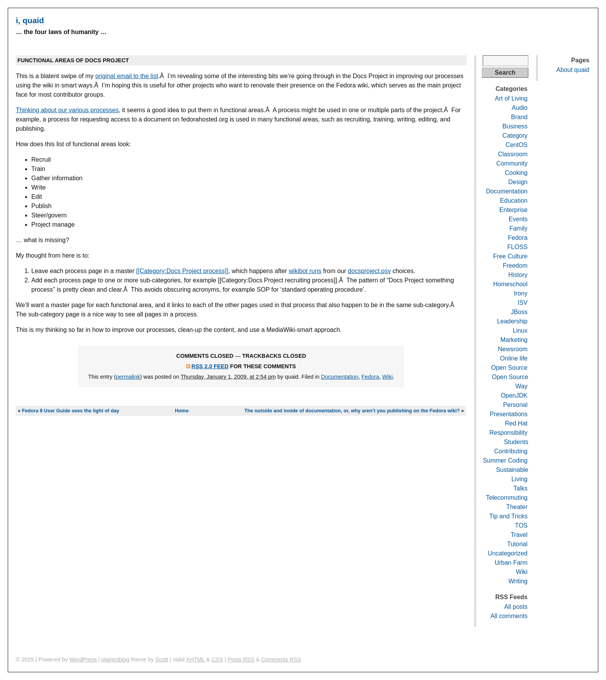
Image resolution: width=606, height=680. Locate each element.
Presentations (509, 414)
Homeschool (510, 284)
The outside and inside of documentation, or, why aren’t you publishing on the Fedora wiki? (352, 410)
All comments (509, 616)
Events (518, 219)
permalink (128, 377)
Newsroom (513, 349)
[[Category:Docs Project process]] (182, 271)
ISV (522, 302)
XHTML (195, 659)
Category (515, 135)
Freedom (515, 265)
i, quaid (30, 20)
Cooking (516, 172)
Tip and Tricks (508, 516)
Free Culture (510, 256)
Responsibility (508, 432)
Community (512, 163)
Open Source (509, 367)
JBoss (519, 312)
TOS (521, 525)
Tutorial (517, 544)
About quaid (573, 70)
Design (518, 182)
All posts (516, 606)
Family (518, 228)
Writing (518, 581)
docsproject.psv (369, 271)
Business (515, 126)
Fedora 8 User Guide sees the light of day (70, 410)
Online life (514, 358)
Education (514, 200)
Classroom (513, 154)
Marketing (514, 340)
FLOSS (517, 247)
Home (182, 410)
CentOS (517, 145)
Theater (517, 507)
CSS (217, 659)
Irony (521, 293)
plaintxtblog (115, 659)
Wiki (387, 377)
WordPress (83, 659)
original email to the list (126, 76)
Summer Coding (505, 460)
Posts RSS (241, 659)
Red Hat (516, 423)
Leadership (512, 321)
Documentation (340, 377)
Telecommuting (507, 497)
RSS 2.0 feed (209, 366)
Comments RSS (281, 659)
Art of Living (511, 98)
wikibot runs (305, 271)
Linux (520, 330)
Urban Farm (511, 562)
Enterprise (513, 210)
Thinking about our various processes (67, 110)
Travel (519, 534)
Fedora (370, 377)
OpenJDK (514, 395)
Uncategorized (508, 553)
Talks (521, 488)
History (518, 275)
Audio (520, 107)
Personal (515, 405)
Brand (519, 117)
